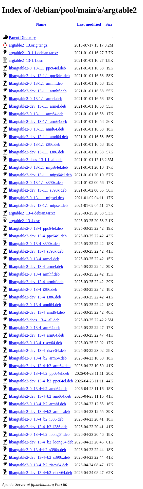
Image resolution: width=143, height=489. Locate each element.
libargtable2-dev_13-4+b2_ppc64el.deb (41, 381)
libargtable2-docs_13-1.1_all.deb (35, 159)
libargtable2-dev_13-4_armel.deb (36, 266)
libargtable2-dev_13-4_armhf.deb (36, 282)
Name (41, 24)
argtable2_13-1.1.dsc (26, 60)
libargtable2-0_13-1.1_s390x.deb (36, 182)
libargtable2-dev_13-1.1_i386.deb (36, 152)
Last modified (89, 24)
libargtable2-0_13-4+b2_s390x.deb (37, 450)
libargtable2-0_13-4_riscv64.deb (35, 343)
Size (109, 24)
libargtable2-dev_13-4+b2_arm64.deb (39, 366)
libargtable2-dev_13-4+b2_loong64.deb (41, 442)
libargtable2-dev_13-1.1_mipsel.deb (38, 205)
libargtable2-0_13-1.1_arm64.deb (36, 114)
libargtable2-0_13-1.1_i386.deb (34, 144)
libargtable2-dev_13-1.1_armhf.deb (37, 91)
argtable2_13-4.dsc (24, 221)
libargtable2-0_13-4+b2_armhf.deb (37, 404)
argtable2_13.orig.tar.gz (28, 45)
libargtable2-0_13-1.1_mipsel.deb (36, 198)
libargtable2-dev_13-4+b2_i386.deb (38, 427)
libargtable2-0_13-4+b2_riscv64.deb (38, 465)
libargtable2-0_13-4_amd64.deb (35, 305)
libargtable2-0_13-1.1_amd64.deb (36, 129)
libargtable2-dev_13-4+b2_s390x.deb (39, 457)
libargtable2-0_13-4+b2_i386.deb (36, 419)
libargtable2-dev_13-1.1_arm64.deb (38, 121)
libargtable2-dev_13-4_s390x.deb (36, 251)
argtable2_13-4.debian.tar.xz (32, 213)
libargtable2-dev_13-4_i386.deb (35, 297)
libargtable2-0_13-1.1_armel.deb (35, 98)
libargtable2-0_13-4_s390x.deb (34, 243)
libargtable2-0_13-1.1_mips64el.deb (38, 167)
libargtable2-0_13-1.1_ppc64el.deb (37, 68)
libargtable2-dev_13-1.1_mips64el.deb (40, 175)
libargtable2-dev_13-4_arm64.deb (36, 335)
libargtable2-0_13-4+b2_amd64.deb (38, 388)
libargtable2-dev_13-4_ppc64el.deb (38, 236)
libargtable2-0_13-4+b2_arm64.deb (38, 358)
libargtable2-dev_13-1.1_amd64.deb (38, 137)
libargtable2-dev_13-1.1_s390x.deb (37, 190)
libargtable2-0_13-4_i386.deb (33, 289)
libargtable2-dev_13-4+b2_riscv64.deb (40, 472)
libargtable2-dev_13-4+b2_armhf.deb (39, 411)
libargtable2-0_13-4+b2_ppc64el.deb (39, 373)
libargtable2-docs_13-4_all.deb (34, 320)
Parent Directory (22, 37)
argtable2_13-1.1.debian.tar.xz (33, 53)
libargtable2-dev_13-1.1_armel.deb (37, 106)
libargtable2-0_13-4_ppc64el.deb (36, 228)
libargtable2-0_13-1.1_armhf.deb (36, 83)
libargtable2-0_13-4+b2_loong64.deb (39, 434)
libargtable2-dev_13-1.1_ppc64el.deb (39, 76)
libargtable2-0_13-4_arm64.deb (34, 327)
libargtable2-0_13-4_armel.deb (34, 259)
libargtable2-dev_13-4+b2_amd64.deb (40, 396)
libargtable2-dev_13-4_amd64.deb (37, 312)
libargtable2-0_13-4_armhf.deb (34, 274)
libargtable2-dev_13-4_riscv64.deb (37, 350)
